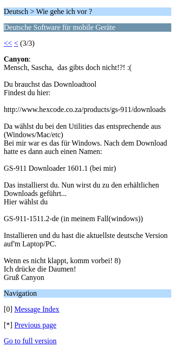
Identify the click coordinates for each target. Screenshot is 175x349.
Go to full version (30, 341)
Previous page (35, 325)
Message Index (36, 309)
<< (8, 43)
